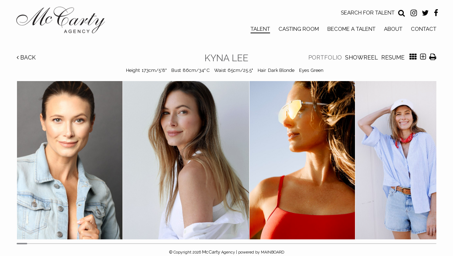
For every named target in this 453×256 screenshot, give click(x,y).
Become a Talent (351, 29)
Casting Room (299, 29)
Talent (260, 29)
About (393, 29)
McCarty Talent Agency (66, 21)
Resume (393, 57)
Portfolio (325, 57)
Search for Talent (368, 13)
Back (26, 57)
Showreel (361, 57)
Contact (423, 29)
